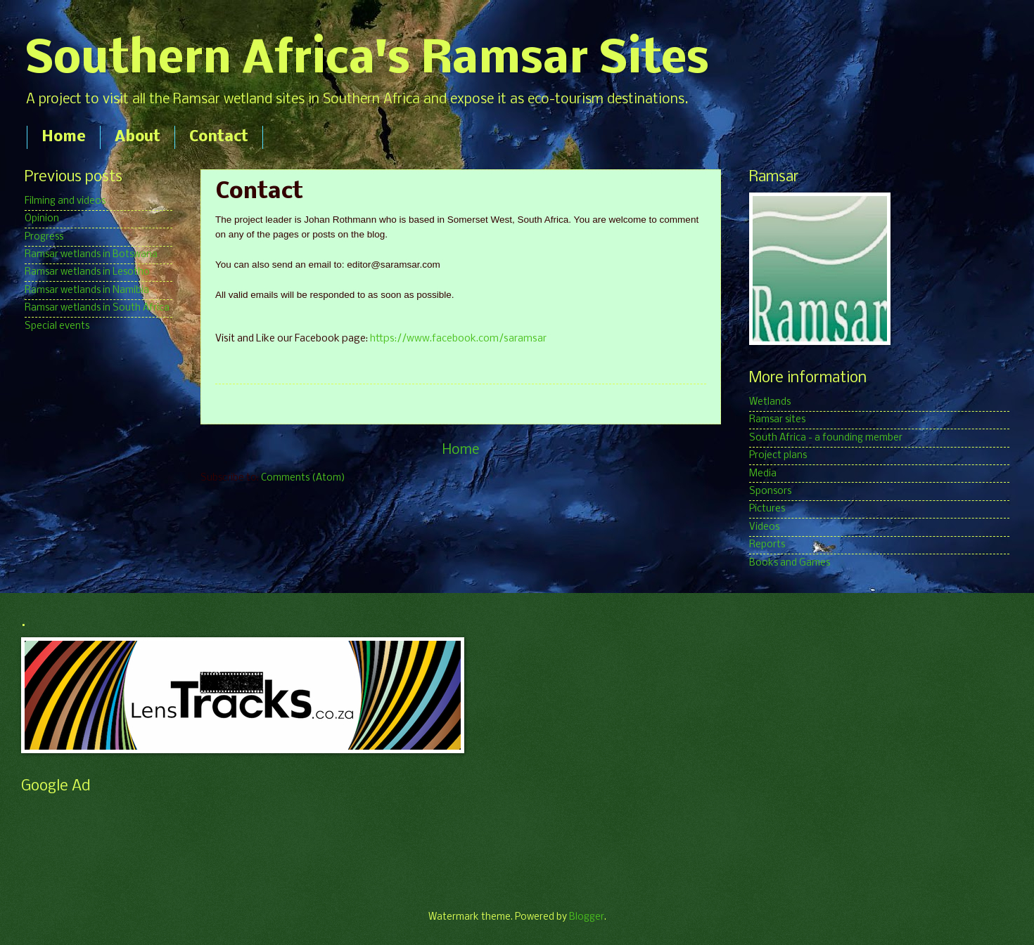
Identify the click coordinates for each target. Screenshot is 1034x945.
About (137, 137)
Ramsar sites (777, 420)
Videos (764, 527)
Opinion (42, 219)
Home (64, 137)
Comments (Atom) (303, 478)
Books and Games (789, 563)
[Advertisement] (277, 833)
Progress (44, 237)
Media (763, 474)
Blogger (586, 917)
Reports (767, 545)
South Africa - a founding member (825, 438)
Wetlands (770, 402)
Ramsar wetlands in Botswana (91, 254)
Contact (218, 137)
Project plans (778, 455)
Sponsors (770, 491)
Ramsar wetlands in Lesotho (87, 272)
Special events (57, 326)
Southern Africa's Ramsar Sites (367, 60)
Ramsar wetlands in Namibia (87, 290)
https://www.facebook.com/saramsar (458, 339)
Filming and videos (65, 201)
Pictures (767, 509)
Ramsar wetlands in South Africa (97, 308)
